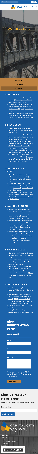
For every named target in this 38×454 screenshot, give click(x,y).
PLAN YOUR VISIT (12, 450)
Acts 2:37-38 (25, 312)
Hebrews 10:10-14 (24, 299)
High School (4, 443)
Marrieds (3, 445)
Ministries (4, 435)
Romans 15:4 (22, 275)
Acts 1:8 (16, 197)
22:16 (31, 312)
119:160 (15, 275)
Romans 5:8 (26, 146)
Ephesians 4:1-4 (25, 227)
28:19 (22, 109)
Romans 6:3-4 (16, 312)
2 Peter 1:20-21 (18, 264)
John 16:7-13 (17, 188)
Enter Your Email (6, 407)
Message (10, 357)
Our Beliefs (18, 88)
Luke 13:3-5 (24, 305)
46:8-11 (10, 102)
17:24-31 (16, 299)
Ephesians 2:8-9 (21, 290)
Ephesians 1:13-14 (13, 199)
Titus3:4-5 (24, 296)
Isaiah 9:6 (29, 159)
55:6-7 (15, 102)
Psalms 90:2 (20, 117)
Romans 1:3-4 (25, 148)
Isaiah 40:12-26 (27, 100)
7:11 (19, 109)
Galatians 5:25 (16, 190)
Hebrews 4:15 (18, 146)
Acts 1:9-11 (11, 161)
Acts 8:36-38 (28, 303)
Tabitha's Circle (5, 438)
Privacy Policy (20, 374)
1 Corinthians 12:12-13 (22, 216)
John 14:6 (20, 303)
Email (8, 349)
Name (9, 340)
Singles (3, 439)
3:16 (9, 181)
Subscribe (7, 414)
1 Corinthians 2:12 (24, 179)
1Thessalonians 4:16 (19, 159)
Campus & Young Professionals (9, 441)
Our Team (19, 84)
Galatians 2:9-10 (18, 240)
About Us (19, 81)
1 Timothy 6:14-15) (21, 161)
